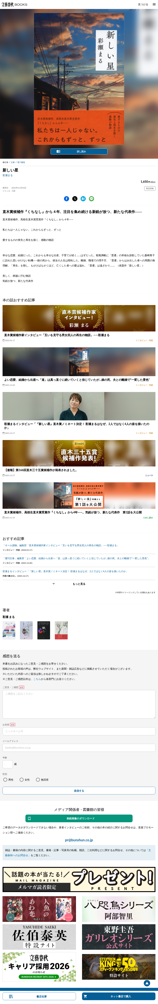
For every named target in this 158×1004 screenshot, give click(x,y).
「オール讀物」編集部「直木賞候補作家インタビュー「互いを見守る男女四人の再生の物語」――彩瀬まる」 (61, 545)
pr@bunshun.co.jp (79, 840)
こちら (37, 678)
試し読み (81, 151)
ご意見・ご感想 (10, 687)
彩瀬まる (8, 175)
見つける (143, 4)
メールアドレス (10, 741)
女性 (27, 779)
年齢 (5, 757)
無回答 (45, 779)
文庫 (13, 162)
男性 (10, 779)
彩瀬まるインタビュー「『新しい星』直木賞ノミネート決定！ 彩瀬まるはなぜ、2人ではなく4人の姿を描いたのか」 (65, 571)
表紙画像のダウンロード (81, 818)
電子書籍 (21, 162)
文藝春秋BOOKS (14, 4)
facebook (66, 198)
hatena (83, 198)
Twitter (74, 198)
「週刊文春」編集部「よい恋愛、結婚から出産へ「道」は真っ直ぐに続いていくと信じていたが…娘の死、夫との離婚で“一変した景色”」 (76, 558)
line (91, 198)
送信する (79, 790)
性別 (5, 774)
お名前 (6, 724)
